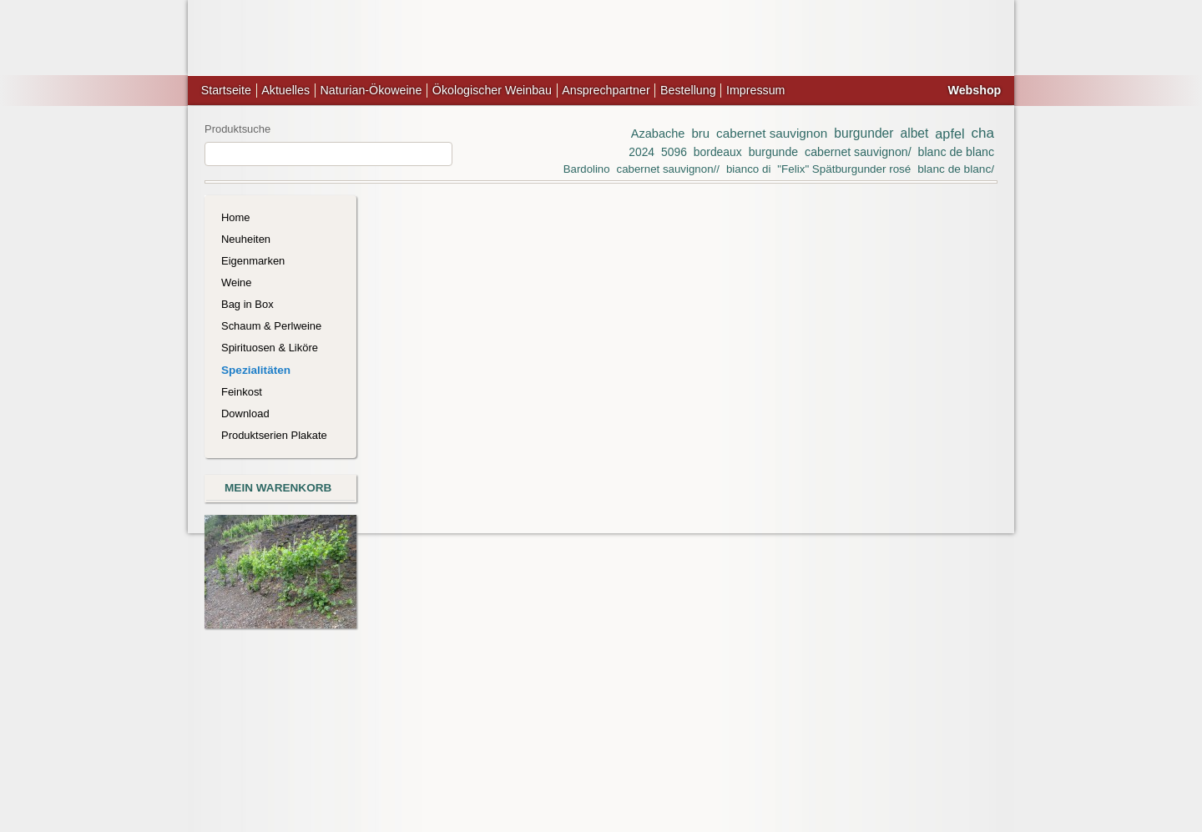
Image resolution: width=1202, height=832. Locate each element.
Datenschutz (645, 728)
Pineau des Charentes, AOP (598, 432)
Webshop (974, 90)
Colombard (425, 243)
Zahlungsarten (567, 728)
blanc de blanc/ (955, 169)
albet (914, 133)
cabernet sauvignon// (667, 169)
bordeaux (718, 152)
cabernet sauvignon (771, 133)
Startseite (226, 90)
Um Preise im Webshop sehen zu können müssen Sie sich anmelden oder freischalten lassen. (773, 560)
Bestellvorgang (724, 728)
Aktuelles (285, 90)
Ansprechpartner (605, 90)
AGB (450, 728)
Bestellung (688, 90)
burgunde (773, 152)
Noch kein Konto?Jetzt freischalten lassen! (923, 362)
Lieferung (497, 728)
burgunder (863, 133)
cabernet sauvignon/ (858, 152)
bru (700, 133)
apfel (949, 133)
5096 (674, 152)
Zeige (734, 385)
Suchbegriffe (601, 745)
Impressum (755, 90)
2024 (641, 152)
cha (983, 133)
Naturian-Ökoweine (371, 90)
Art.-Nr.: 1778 (436, 605)
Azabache (658, 133)
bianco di (748, 169)
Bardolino (586, 169)
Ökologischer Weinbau (492, 90)
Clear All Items (601, 313)
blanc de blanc (956, 152)
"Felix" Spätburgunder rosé (844, 169)
